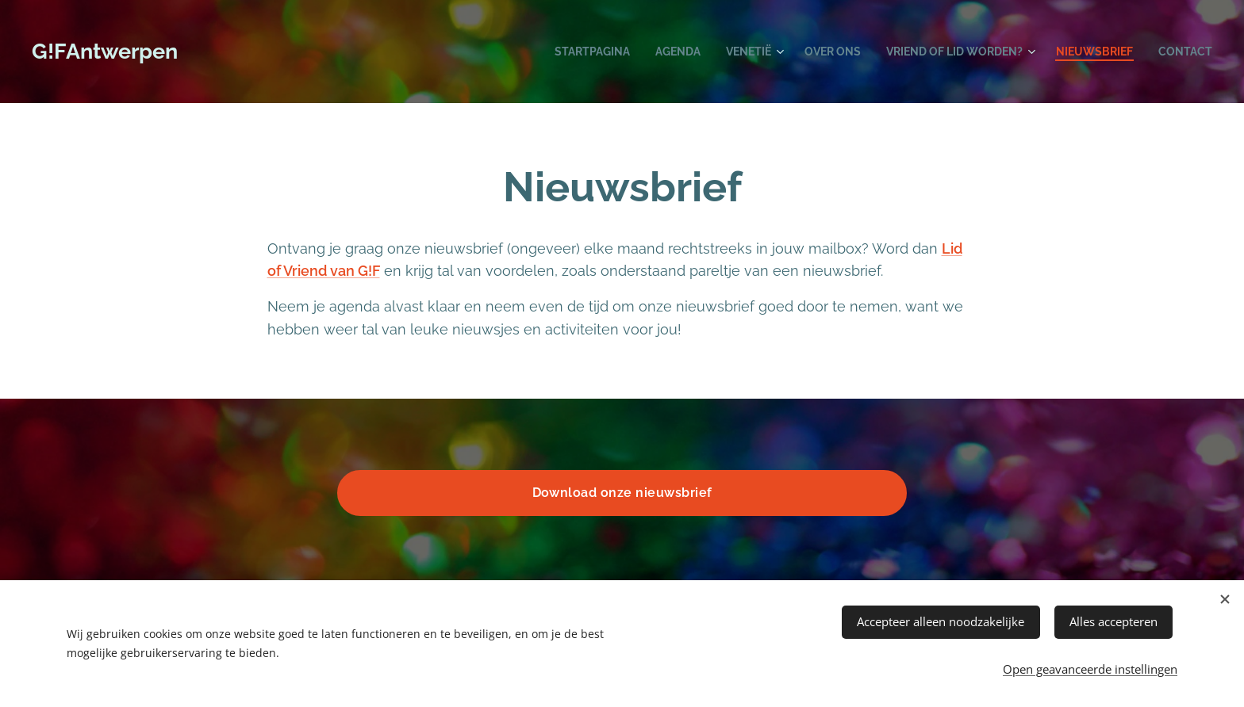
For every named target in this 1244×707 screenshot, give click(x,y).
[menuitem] (560, 51)
